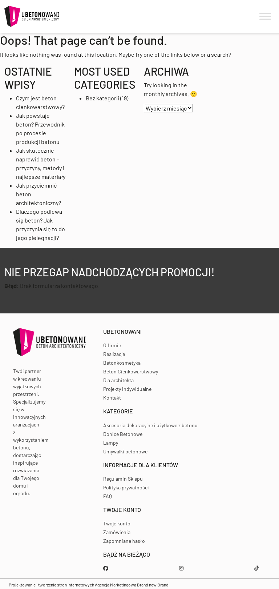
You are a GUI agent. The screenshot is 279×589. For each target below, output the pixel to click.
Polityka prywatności (126, 487)
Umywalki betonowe (125, 451)
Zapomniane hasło (124, 541)
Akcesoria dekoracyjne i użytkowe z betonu (150, 425)
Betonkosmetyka (122, 363)
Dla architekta (118, 380)
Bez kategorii (102, 98)
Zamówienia (116, 532)
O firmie (112, 345)
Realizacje (114, 354)
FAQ (107, 496)
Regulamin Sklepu (123, 479)
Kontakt (112, 397)
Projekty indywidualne (127, 389)
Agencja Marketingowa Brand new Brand (132, 584)
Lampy (110, 443)
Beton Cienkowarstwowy (130, 371)
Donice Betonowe (122, 434)
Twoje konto (116, 523)
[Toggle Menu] (265, 16)
